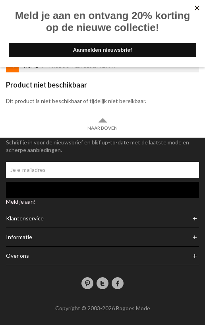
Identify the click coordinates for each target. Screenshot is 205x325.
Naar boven (102, 124)
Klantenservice (25, 218)
